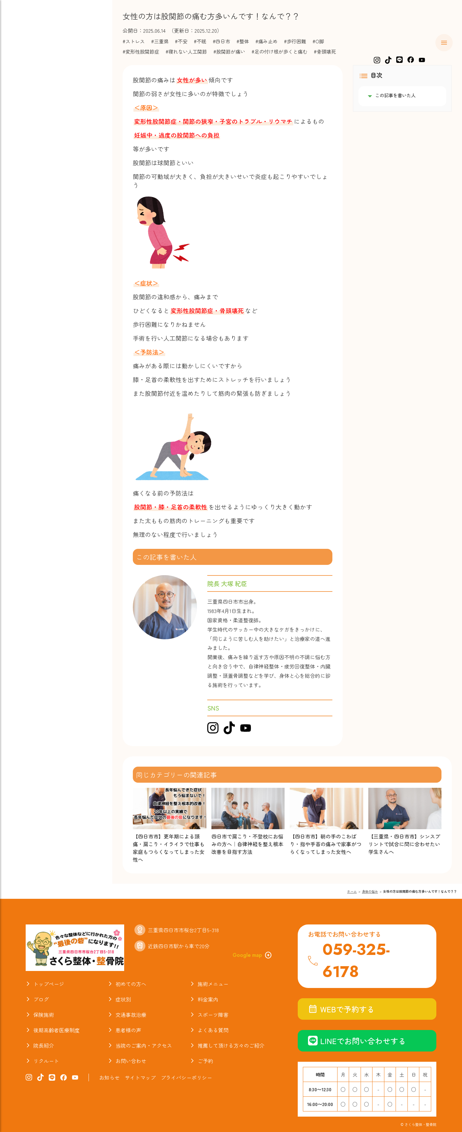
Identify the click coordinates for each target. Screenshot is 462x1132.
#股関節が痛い (229, 51)
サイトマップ (140, 1077)
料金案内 (31, 98)
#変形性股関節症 (141, 51)
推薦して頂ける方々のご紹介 (231, 1045)
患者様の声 (128, 1030)
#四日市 (221, 41)
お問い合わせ (131, 1061)
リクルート (46, 1061)
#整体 (242, 41)
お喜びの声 (35, 159)
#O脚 (318, 41)
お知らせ (31, 209)
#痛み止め (266, 41)
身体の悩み (370, 891)
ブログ (28, 172)
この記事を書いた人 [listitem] (395, 95)
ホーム (28, 49)
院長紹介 (31, 184)
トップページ (48, 984)
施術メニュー (38, 73)
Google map (252, 955)
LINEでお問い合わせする (357, 1040)
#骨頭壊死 (325, 51)
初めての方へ (38, 61)
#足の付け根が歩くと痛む (279, 51)
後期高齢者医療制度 (56, 1030)
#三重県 (159, 41)
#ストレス (134, 41)
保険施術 (31, 110)
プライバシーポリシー (186, 1077)
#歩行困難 (295, 41)
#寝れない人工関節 (186, 51)
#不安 (181, 41)
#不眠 (200, 41)
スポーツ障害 (38, 135)
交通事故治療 (38, 122)
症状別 (28, 85)
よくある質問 (38, 147)
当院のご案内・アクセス (55, 196)
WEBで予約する (341, 1009)
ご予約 (205, 1061)
